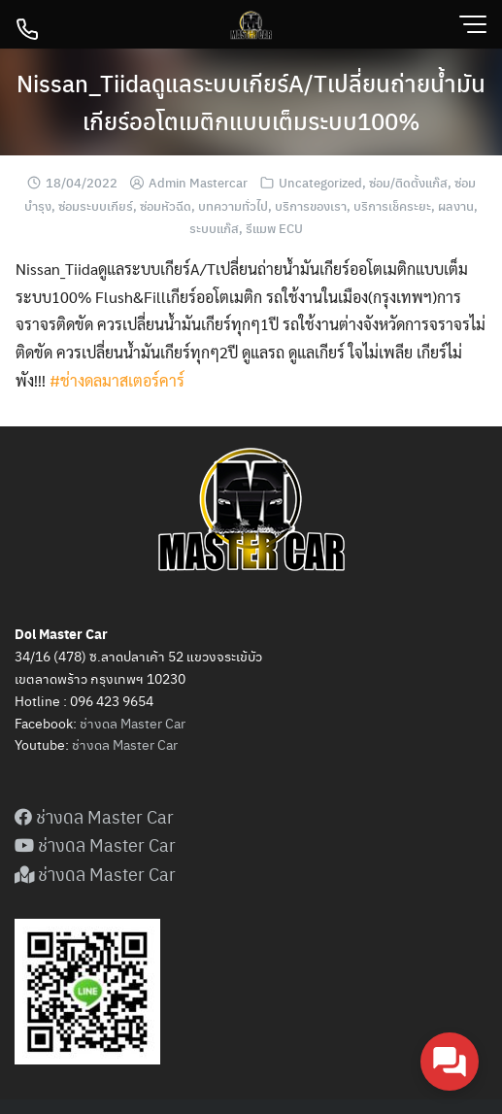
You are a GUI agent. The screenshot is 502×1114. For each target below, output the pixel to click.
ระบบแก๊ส (214, 228)
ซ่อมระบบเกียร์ (95, 205)
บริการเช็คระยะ (392, 205)
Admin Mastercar (198, 182)
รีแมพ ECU (274, 228)
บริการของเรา (311, 205)
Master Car (144, 744)
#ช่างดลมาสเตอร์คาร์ (117, 380)
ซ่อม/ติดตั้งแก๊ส (408, 182)
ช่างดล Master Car (132, 722)
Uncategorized (320, 182)
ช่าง (83, 744)
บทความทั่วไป (233, 205)
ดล (102, 744)
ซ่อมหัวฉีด (165, 205)
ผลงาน (456, 205)
